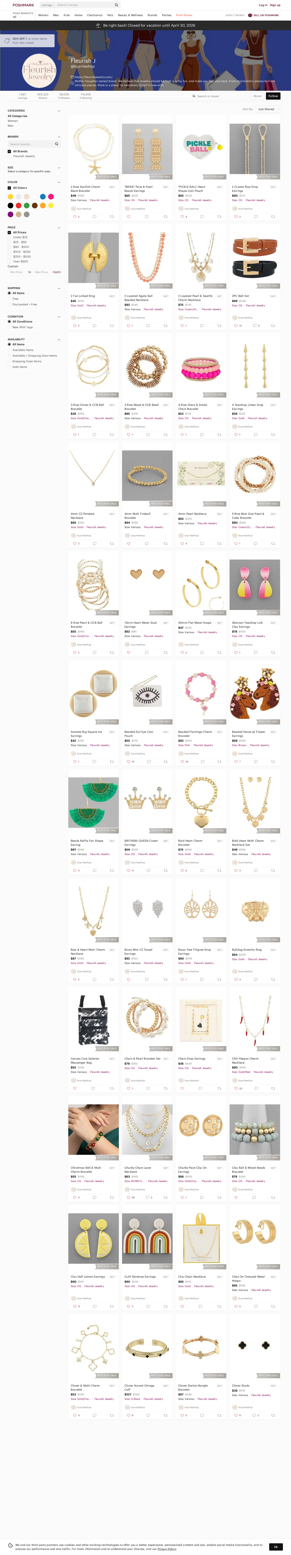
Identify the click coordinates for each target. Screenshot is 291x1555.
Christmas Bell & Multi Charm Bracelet (86, 1170)
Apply (57, 272)
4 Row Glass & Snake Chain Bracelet (192, 407)
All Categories (17, 116)
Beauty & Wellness (130, 15)
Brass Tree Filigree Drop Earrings (194, 952)
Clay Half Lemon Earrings (88, 1276)
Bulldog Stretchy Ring (247, 949)
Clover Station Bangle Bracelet (193, 1387)
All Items (16, 293)
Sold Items (17, 367)
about (257, 96)
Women (43, 15)
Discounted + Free (22, 304)
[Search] (84, 5)
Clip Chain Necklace (192, 1276)
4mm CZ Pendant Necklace (82, 516)
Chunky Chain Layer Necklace (137, 1170)
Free (13, 299)
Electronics (94, 15)
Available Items (21, 350)
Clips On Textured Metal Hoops (248, 1278)
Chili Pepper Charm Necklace (245, 1060)
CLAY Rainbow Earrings (140, 1276)
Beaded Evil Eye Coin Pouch (138, 734)
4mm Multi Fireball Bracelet (137, 516)
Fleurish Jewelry (21, 156)
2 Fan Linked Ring (83, 296)
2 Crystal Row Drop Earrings (245, 189)
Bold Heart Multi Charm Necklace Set (248, 843)
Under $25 (18, 237)
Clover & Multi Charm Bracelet (85, 1387)
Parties (166, 15)
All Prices (17, 232)
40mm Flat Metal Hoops (194, 623)
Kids (67, 15)
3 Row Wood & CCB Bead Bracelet (141, 407)
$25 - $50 (17, 242)
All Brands (17, 151)
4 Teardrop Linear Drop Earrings (247, 407)
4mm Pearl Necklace (192, 514)
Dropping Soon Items (24, 361)
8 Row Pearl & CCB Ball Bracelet (86, 625)
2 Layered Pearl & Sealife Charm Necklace (195, 298)
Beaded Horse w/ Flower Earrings (248, 734)
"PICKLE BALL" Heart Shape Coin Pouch (191, 189)
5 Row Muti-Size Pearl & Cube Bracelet (248, 516)
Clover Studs (240, 1385)
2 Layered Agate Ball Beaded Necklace (138, 298)
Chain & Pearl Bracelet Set (142, 1058)
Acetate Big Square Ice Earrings (86, 734)
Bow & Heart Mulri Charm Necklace (88, 952)
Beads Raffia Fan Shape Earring (87, 843)
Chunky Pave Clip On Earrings (192, 1170)
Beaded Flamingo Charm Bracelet (195, 734)
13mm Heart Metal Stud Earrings (140, 625)
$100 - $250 (19, 252)
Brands (152, 15)
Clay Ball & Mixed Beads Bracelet (248, 1170)
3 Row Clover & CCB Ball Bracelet (87, 407)
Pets (110, 15)
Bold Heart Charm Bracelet (190, 843)
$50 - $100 (18, 247)
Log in (263, 5)
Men (56, 15)
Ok (276, 1547)
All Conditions (20, 321)
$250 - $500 (19, 256)
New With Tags (20, 327)
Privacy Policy (167, 1549)
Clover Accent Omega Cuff (139, 1387)
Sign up (275, 5)
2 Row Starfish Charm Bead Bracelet (85, 189)
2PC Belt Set (240, 296)
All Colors (17, 188)
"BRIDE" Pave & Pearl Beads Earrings (138, 189)
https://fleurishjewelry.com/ (94, 77)
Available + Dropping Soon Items (32, 355)
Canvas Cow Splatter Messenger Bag (85, 1060)
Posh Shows (184, 15)
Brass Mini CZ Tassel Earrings (138, 952)
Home (79, 15)
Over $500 (18, 261)
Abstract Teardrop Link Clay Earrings (247, 625)
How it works (235, 15)
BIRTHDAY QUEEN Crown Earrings (141, 843)
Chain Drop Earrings (192, 1058)
